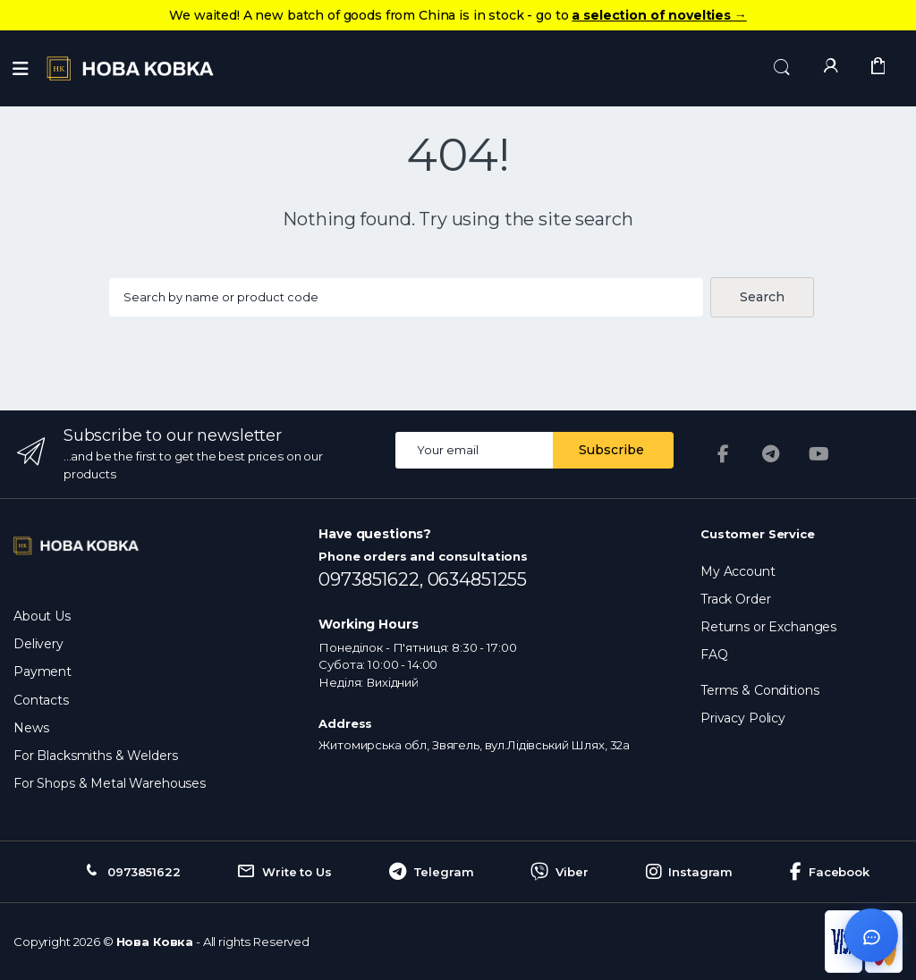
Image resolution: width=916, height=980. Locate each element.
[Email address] (474, 450)
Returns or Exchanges (768, 627)
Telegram (431, 872)
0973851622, (372, 579)
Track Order (735, 599)
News (30, 728)
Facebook (829, 872)
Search (762, 297)
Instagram (690, 872)
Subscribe (611, 450)
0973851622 (131, 872)
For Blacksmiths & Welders (95, 756)
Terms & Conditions (759, 690)
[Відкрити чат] (871, 935)
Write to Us (284, 872)
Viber (559, 872)
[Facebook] (722, 454)
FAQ (714, 654)
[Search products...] (405, 297)
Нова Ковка (155, 941)
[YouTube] (819, 454)
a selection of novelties (659, 15)
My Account (738, 571)
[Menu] (20, 69)
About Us (42, 616)
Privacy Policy (742, 718)
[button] (782, 67)
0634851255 (478, 579)
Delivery (38, 644)
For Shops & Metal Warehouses (109, 783)
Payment (42, 671)
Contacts (41, 700)
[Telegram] (771, 454)
